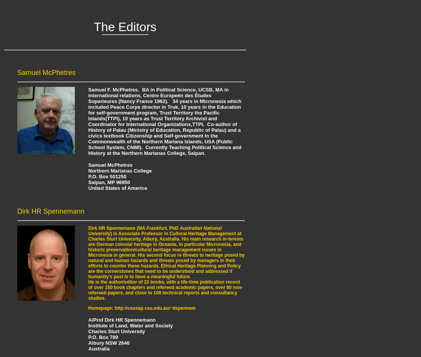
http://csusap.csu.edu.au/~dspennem (155, 308)
